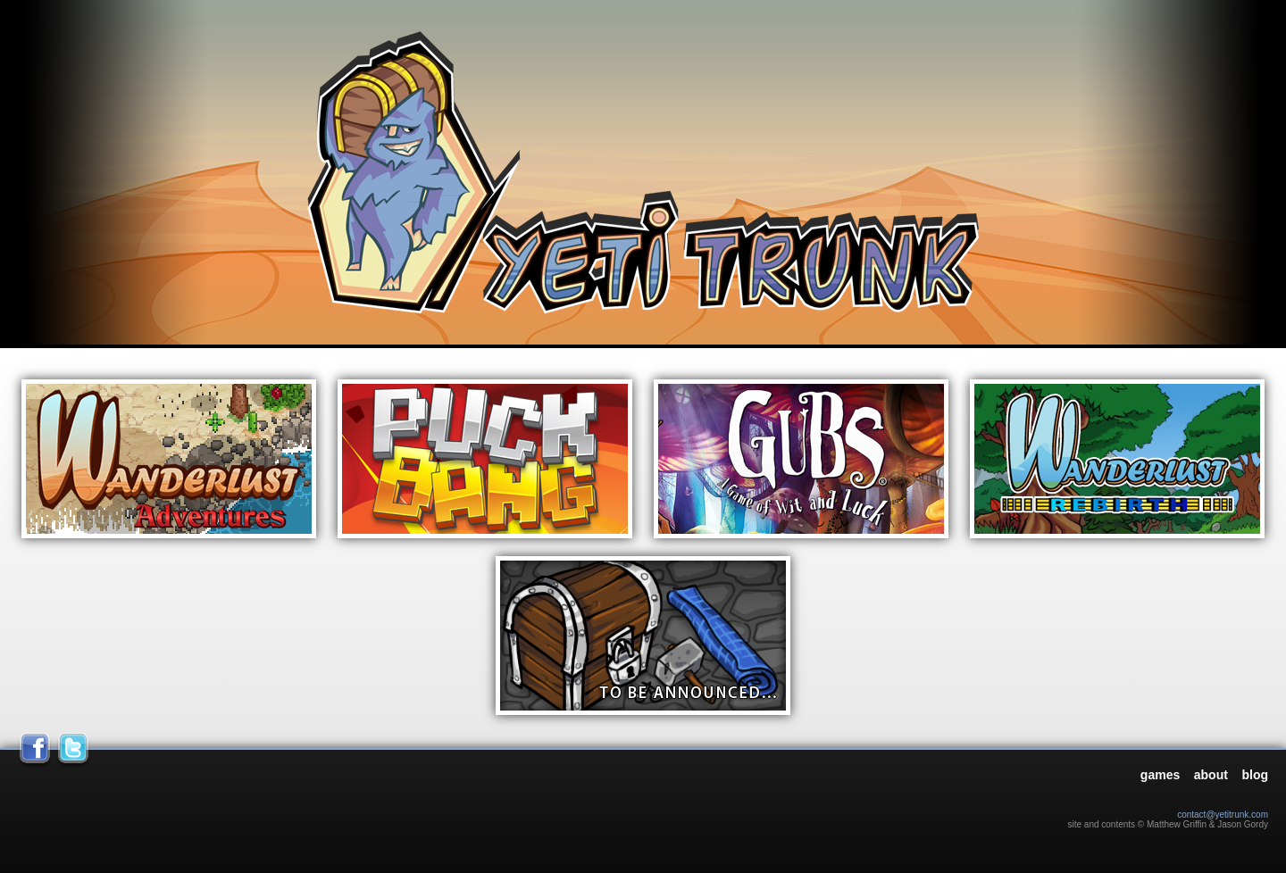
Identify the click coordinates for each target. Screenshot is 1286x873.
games (1160, 775)
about (1211, 775)
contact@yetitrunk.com (1222, 814)
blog (1254, 775)
